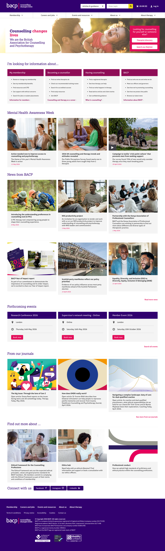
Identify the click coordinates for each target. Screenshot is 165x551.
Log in (155, 6)
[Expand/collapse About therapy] (155, 15)
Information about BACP (133, 100)
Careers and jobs (48, 15)
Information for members (19, 100)
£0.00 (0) (143, 6)
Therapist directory (145, 40)
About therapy (147, 15)
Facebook (41, 488)
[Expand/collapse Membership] (22, 15)
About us (114, 15)
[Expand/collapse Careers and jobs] (57, 15)
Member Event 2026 (122, 315)
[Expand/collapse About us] (119, 15)
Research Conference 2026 (24, 315)
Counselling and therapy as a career (61, 100)
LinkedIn (75, 488)
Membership (15, 15)
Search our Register (145, 47)
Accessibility (41, 513)
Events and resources (81, 15)
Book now (17, 337)
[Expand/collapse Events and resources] (92, 15)
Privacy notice (29, 513)
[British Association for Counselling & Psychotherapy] (20, 6)
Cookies (52, 513)
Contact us (62, 513)
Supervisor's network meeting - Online (81, 315)
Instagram (58, 488)
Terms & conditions (14, 513)
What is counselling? (94, 100)
